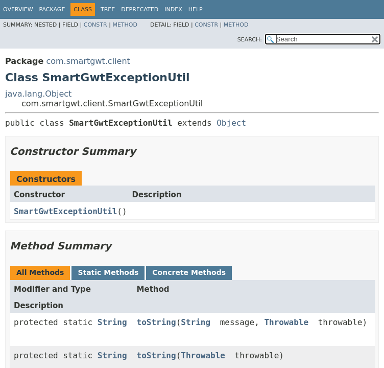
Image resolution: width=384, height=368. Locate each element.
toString (156, 322)
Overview (18, 9)
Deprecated (139, 9)
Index (173, 9)
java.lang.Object (38, 94)
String (112, 322)
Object (231, 123)
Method (124, 24)
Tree (108, 9)
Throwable (286, 322)
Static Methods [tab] (108, 272)
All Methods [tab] (40, 272)
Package (52, 9)
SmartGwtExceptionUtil (65, 211)
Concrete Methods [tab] (189, 272)
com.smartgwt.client (88, 61)
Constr (95, 24)
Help (195, 9)
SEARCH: (249, 39)
